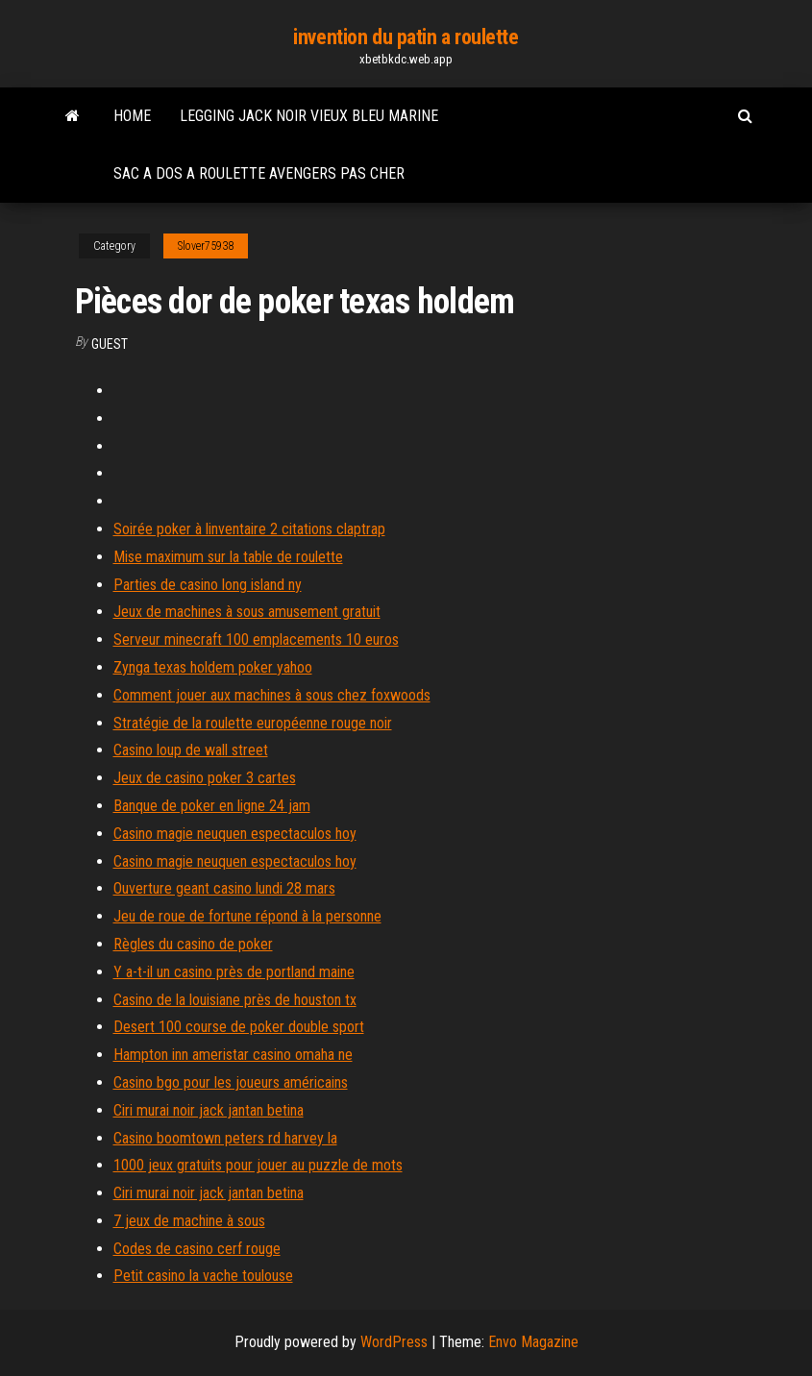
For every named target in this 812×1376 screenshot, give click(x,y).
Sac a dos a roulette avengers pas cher (259, 173)
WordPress (394, 1342)
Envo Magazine (533, 1342)
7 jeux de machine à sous (189, 1221)
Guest (109, 344)
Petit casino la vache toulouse (203, 1275)
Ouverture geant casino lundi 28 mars (224, 888)
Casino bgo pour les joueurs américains (230, 1082)
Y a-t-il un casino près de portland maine (234, 972)
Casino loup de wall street (190, 750)
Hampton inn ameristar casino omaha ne (233, 1054)
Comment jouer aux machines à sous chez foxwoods (272, 695)
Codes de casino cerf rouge (197, 1249)
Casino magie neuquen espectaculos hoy (235, 833)
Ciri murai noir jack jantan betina (208, 1110)
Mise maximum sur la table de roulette (228, 557)
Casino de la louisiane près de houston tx (235, 1000)
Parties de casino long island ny (207, 585)
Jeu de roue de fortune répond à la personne (247, 916)
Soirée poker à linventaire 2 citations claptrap (249, 529)
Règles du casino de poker (193, 944)
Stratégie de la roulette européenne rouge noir (252, 723)
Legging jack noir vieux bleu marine (309, 116)
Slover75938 (206, 246)
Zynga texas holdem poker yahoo (212, 667)
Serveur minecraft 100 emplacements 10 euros (256, 639)
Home (132, 116)
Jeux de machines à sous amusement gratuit (247, 611)
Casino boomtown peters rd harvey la (225, 1138)
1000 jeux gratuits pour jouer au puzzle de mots (258, 1165)
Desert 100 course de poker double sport (238, 1027)
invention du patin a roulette (405, 37)
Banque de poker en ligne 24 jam (211, 806)
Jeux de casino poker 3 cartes (204, 778)
